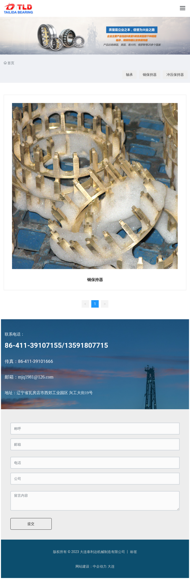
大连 (111, 566)
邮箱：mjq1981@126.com (29, 377)
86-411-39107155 (33, 345)
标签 (133, 552)
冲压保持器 (175, 75)
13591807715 (86, 345)
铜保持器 (150, 75)
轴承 (129, 75)
